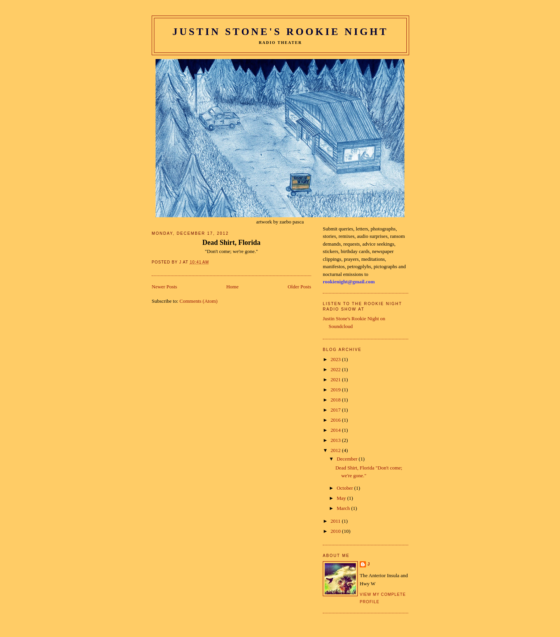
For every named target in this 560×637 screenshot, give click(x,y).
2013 (336, 440)
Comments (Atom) (199, 301)
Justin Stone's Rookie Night (280, 31)
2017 (336, 410)
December (348, 459)
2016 (336, 420)
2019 (336, 390)
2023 (336, 359)
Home (232, 287)
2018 (336, 400)
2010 (336, 531)
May (342, 498)
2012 (336, 450)
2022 (336, 369)
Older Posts (299, 287)
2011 (336, 521)
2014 (336, 430)
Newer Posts (164, 287)
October (345, 488)
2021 (336, 379)
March (344, 508)
